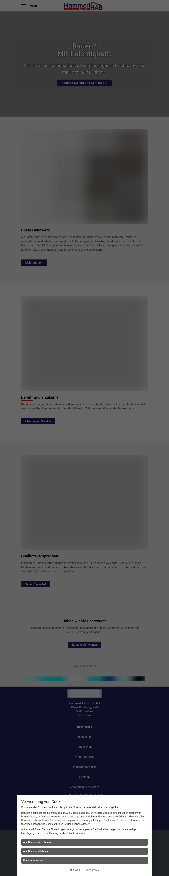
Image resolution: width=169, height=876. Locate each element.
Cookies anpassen (33, 860)
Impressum (76, 869)
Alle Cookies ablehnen (35, 851)
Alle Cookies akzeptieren (37, 842)
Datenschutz (92, 869)
